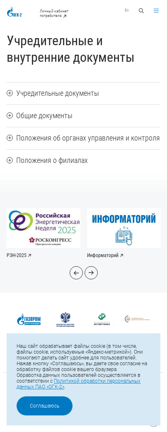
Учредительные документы (53, 93)
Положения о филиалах (47, 160)
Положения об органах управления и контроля (83, 137)
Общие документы (40, 115)
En (127, 10)
